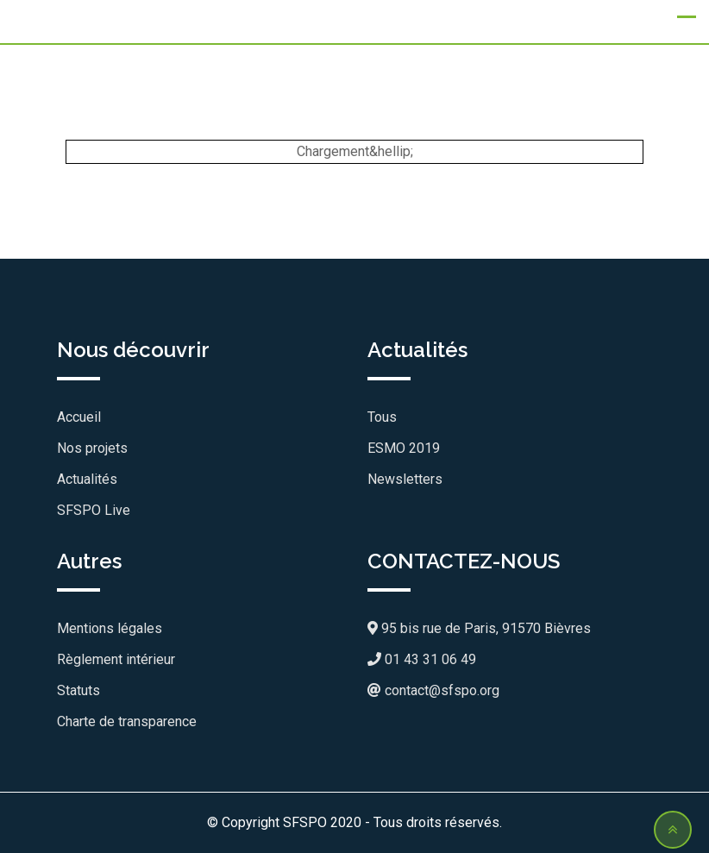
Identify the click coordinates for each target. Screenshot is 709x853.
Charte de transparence (127, 721)
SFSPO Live (93, 510)
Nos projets (92, 448)
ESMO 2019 (403, 448)
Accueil (79, 417)
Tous (382, 417)
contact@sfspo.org (433, 690)
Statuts (78, 690)
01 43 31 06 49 (421, 659)
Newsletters (404, 479)
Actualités (87, 479)
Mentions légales (109, 628)
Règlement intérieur (116, 659)
